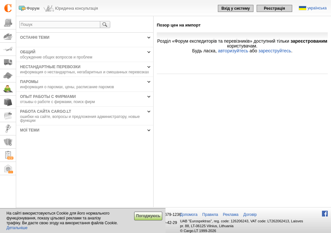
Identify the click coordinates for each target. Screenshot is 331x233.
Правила (210, 214)
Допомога (189, 214)
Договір (250, 214)
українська (316, 8)
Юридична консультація (76, 8)
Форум (33, 8)
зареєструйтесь (275, 50)
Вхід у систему (235, 8)
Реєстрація (274, 8)
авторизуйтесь (233, 50)
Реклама (231, 214)
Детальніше (16, 228)
